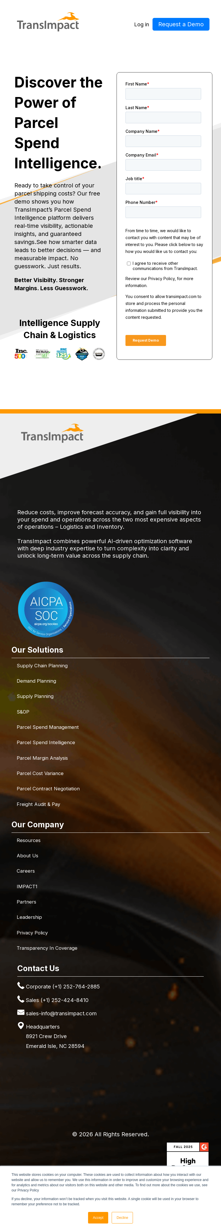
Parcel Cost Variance (40, 773)
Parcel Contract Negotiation (48, 789)
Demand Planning (36, 681)
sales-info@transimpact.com (61, 1013)
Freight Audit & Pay (38, 804)
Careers (26, 871)
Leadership (29, 917)
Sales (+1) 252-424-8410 (57, 1000)
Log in (141, 24)
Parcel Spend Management (48, 727)
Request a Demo (181, 24)
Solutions (96, 47)
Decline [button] (122, 1218)
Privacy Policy (32, 933)
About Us (27, 855)
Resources (165, 47)
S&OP (23, 712)
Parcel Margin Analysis (42, 758)
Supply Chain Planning (42, 665)
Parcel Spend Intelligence (46, 742)
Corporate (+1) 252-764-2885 (63, 986)
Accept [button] (98, 1218)
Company (129, 47)
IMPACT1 (27, 886)
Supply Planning (35, 696)
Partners (26, 902)
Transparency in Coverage (47, 948)
